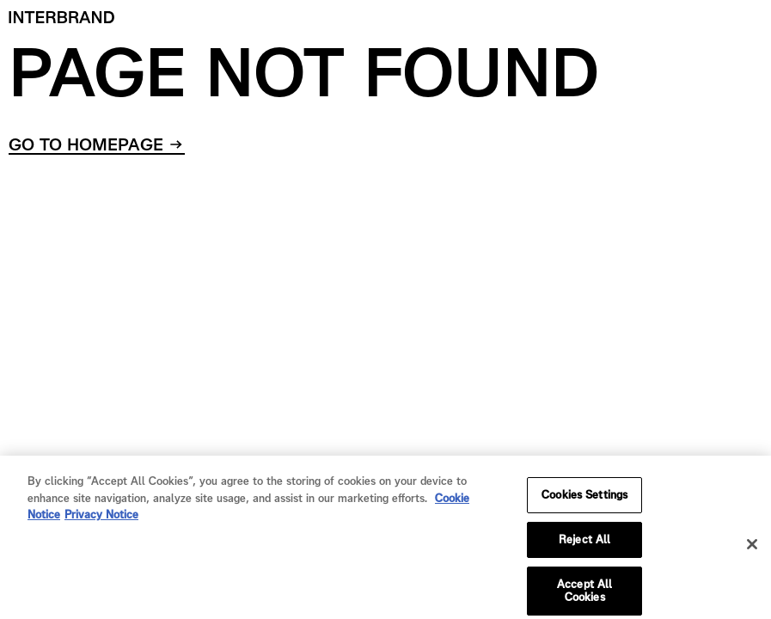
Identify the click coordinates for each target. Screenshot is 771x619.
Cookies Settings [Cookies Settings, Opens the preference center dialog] (584, 500)
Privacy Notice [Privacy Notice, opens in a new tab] (101, 520)
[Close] (752, 550)
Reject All (584, 545)
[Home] (62, 17)
